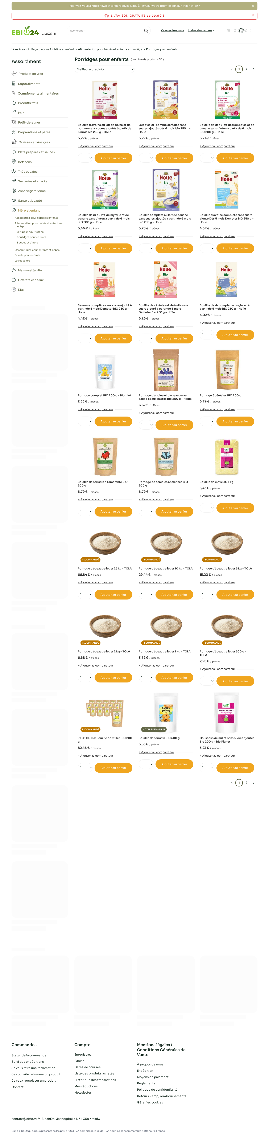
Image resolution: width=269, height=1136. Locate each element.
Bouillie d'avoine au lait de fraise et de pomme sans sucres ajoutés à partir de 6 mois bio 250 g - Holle (104, 128)
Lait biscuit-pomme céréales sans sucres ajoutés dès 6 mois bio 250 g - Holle (165, 128)
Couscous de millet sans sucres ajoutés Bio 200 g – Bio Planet (227, 739)
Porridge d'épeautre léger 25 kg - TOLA (105, 568)
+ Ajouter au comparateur (95, 146)
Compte (82, 1045)
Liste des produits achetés (94, 1073)
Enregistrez (82, 1054)
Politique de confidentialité (157, 1089)
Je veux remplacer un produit (34, 1080)
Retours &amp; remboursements (161, 1096)
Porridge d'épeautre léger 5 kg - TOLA (226, 568)
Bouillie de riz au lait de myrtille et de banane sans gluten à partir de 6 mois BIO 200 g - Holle (104, 218)
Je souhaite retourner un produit (36, 1073)
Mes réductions (86, 1086)
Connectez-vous (172, 30)
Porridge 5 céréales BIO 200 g (220, 395)
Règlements (146, 1083)
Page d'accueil (41, 49)
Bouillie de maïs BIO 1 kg (216, 482)
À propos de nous (150, 1064)
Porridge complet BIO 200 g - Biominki (105, 395)
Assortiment (26, 61)
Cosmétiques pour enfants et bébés (37, 249)
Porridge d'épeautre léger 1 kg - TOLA (165, 651)
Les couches (22, 260)
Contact (18, 1086)
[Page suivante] (253, 69)
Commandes (24, 1045)
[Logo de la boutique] (34, 31)
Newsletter (82, 1092)
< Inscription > (190, 6)
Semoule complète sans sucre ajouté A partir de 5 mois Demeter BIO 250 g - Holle (105, 309)
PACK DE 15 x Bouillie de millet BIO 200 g (105, 739)
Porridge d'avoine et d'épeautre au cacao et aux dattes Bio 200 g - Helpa (165, 397)
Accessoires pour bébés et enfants (36, 217)
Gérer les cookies (150, 1102)
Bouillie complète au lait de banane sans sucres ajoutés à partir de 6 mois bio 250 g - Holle (165, 218)
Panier (79, 1061)
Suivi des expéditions (28, 1061)
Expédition (145, 1071)
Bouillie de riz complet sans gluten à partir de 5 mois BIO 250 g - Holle (225, 307)
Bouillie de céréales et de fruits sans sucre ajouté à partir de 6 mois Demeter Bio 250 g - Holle (164, 309)
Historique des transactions (95, 1080)
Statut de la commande (29, 1054)
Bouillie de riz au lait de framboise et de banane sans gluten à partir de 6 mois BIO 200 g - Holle (227, 128)
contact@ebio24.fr (26, 1119)
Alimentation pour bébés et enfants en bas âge (110, 49)
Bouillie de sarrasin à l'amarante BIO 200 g (103, 483)
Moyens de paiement (153, 1077)
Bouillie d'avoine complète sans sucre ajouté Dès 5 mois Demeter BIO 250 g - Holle (227, 218)
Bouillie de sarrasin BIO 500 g (159, 738)
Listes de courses (200, 30)
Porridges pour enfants (31, 237)
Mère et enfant (64, 49)
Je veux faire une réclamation (33, 1067)
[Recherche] (146, 30)
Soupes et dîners (27, 242)
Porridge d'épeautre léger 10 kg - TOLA (166, 568)
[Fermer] (253, 6)
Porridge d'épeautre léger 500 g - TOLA (223, 653)
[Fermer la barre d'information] (253, 15)
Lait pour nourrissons (30, 231)
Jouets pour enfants (27, 255)
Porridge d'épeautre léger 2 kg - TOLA (104, 651)
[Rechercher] (109, 30)
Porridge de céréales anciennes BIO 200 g (163, 483)
